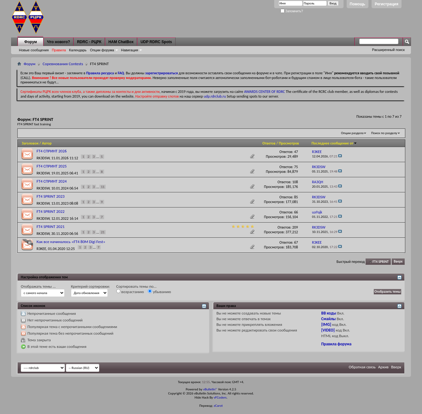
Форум (30, 42)
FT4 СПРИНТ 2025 (52, 166)
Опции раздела (352, 133)
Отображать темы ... (38, 286)
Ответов (268, 143)
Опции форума (102, 50)
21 (102, 232)
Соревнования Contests (63, 63)
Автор (47, 143)
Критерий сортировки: (90, 286)
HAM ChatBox (121, 42)
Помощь (357, 4)
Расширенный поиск (388, 50)
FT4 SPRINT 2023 (51, 196)
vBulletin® (210, 389)
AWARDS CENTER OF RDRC (264, 91)
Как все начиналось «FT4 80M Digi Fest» (71, 241)
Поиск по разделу (384, 133)
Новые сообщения (34, 50)
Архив (383, 367)
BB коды (328, 313)
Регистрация (386, 4)
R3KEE (41, 248)
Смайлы (328, 318)
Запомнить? (291, 11)
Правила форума (336, 344)
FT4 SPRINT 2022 (51, 211)
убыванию (159, 291)
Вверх (398, 262)
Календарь (78, 50)
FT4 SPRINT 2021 (51, 226)
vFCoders (220, 397)
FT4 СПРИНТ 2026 (52, 151)
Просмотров (289, 143)
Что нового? (58, 42)
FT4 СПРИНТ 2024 (52, 181)
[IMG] (326, 324)
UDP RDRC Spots (156, 42)
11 (102, 187)
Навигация (129, 50)
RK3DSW (43, 158)
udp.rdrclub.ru (215, 96)
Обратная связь (362, 367)
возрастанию (130, 291)
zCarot (218, 406)
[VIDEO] (328, 330)
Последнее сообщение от (334, 143)
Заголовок (30, 143)
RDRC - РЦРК (89, 42)
